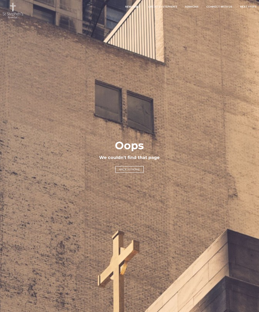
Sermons (191, 6)
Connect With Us (219, 6)
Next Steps (248, 6)
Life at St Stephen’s (162, 6)
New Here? (133, 6)
